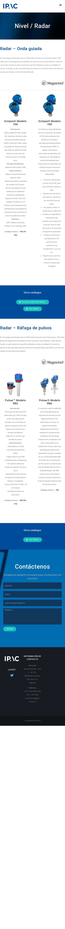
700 (57, 490)
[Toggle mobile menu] (60, 5)
